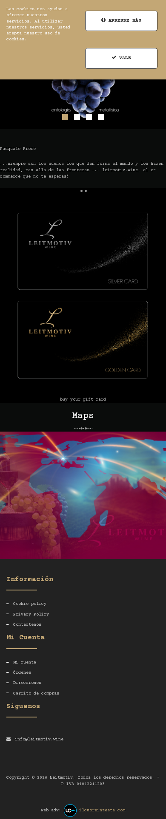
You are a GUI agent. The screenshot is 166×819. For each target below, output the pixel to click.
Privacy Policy (31, 614)
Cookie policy (29, 604)
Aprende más (121, 20)
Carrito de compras (36, 693)
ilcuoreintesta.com (102, 810)
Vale (121, 58)
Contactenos (27, 624)
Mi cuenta (24, 662)
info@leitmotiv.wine (39, 739)
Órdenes (22, 672)
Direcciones (27, 683)
